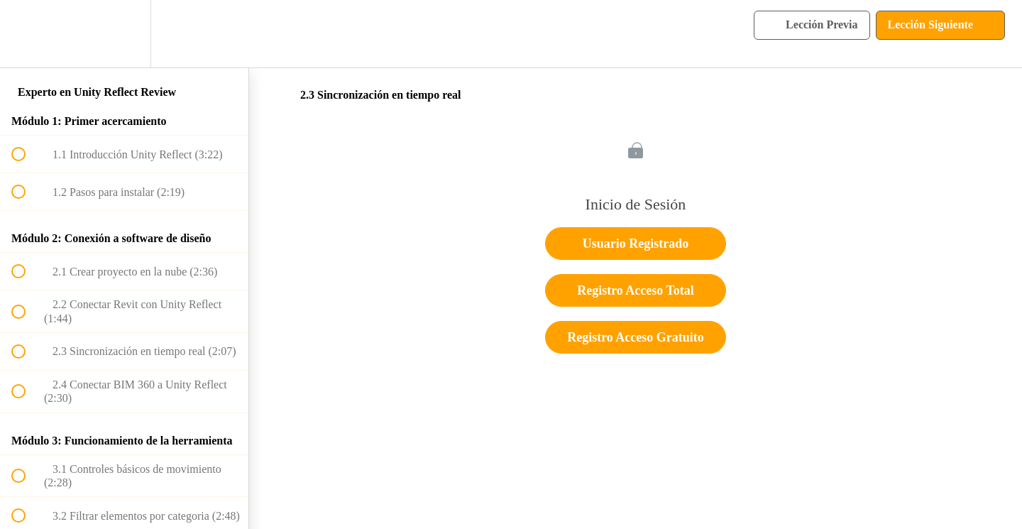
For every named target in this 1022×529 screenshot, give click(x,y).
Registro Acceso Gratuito (635, 337)
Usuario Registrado (636, 243)
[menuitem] (124, 33)
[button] (26, 33)
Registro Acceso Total (635, 290)
